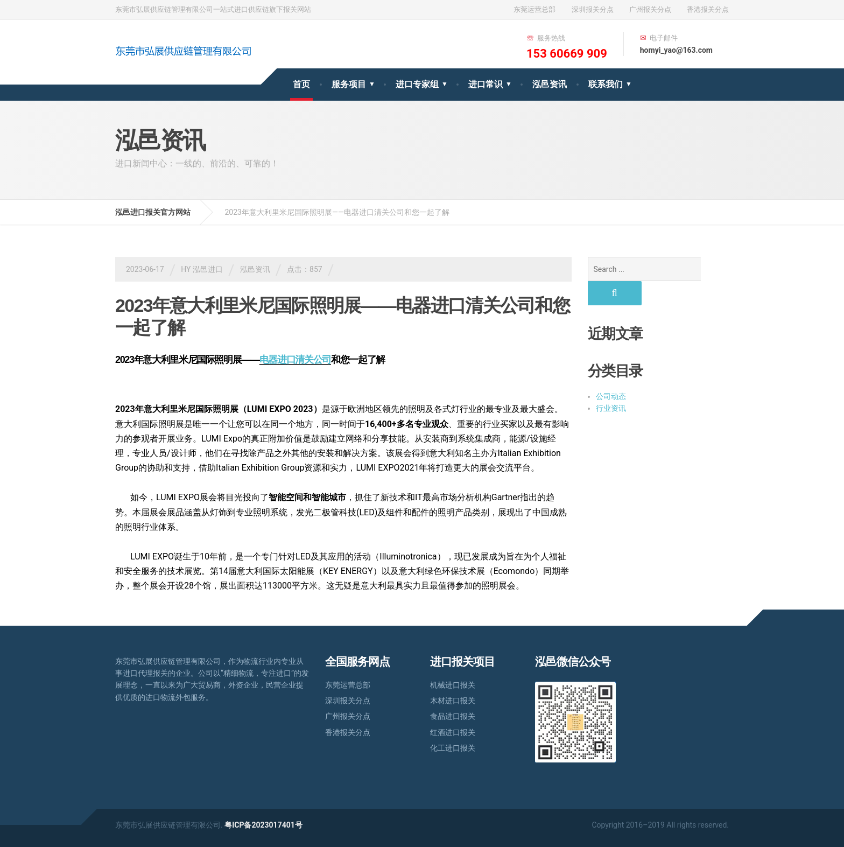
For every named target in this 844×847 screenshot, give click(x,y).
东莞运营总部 (534, 9)
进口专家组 (417, 84)
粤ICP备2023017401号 (263, 825)
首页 (301, 84)
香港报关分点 (708, 9)
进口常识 (485, 84)
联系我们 (605, 84)
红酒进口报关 (452, 732)
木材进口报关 (452, 700)
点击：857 (304, 269)
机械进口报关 (452, 685)
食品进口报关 (452, 716)
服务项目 (349, 84)
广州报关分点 (650, 9)
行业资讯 (611, 384)
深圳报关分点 (593, 9)
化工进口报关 (452, 748)
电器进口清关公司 (295, 359)
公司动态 (611, 372)
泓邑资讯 (549, 84)
